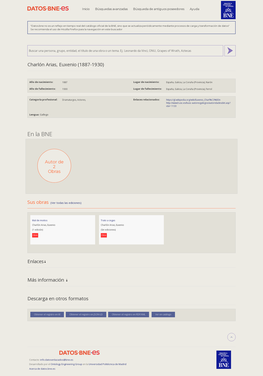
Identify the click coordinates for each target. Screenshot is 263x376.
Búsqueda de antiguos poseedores (158, 9)
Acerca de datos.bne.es (42, 368)
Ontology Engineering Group (67, 364)
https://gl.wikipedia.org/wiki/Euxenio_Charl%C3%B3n (193, 99)
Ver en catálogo (163, 314)
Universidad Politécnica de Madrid (107, 364)
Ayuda (194, 9)
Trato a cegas (108, 220)
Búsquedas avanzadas (111, 9)
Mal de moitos (39, 220)
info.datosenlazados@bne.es (56, 359)
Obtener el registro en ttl (47, 314)
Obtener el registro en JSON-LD (86, 314)
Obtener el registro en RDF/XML (128, 314)
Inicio (86, 9)
